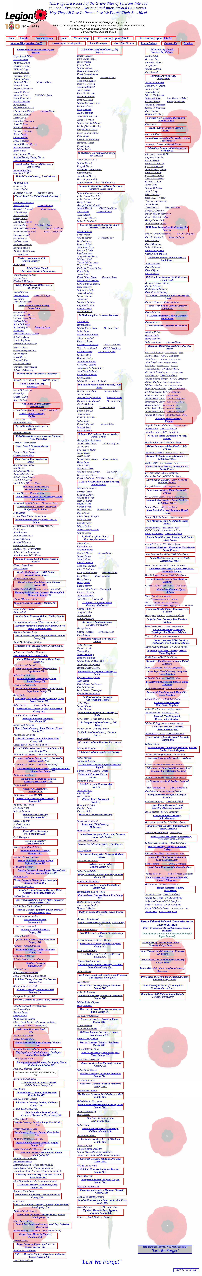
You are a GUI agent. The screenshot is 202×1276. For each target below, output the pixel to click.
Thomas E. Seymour (86, 565)
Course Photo (34, 548)
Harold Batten (84, 324)
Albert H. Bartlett (85, 338)
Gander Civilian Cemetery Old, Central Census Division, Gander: (36, 573)
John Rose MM (152, 432)
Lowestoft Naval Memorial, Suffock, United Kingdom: (167, 683)
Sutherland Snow (153, 901)
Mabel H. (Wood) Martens (89, 1217)
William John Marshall (24, 804)
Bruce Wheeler (20, 134)
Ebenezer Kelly (84, 811)
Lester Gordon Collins (87, 133)
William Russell (84, 231)
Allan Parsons (20, 532)
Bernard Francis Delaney (157, 283)
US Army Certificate (167, 884)
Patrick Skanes (84, 635)
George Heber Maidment (89, 440)
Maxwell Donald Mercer (25, 144)
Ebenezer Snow (20, 254)
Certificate (174, 366)
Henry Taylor (83, 830)
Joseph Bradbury (85, 293)
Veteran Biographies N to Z (26, 43)
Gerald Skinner (84, 241)
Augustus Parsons (85, 305)
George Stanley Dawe (23, 886)
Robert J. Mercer (85, 99)
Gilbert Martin (20, 353)
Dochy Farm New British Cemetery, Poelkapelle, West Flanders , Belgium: (171, 641)
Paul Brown (19, 529)
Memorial (182, 778)
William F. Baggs (21, 69)
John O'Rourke (152, 355)
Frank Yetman (83, 234)
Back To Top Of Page (186, 1270)
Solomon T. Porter (85, 494)
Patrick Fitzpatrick (154, 237)
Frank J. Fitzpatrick (22, 480)
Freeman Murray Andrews (89, 940)
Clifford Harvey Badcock (25, 275)
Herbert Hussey (20, 241)
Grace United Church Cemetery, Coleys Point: (34, 307)
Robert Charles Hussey (24, 959)
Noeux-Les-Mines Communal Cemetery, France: (167, 437)
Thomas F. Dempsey (22, 131)
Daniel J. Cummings (155, 210)
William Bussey (20, 876)
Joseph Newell (20, 238)
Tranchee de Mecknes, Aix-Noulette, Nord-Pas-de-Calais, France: (170, 548)
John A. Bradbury (85, 595)
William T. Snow (84, 68)
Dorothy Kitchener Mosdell (26, 715)
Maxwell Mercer (85, 553)
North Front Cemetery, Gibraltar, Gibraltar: (169, 867)
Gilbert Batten (152, 744)
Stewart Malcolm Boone (156, 517)
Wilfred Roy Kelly (85, 290)
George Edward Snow (23, 1038)
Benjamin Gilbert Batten (24, 1079)
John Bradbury (20, 347)
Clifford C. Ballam (154, 678)
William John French (87, 1165)
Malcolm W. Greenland (88, 280)
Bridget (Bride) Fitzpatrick (158, 233)
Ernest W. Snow (20, 59)
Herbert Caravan (21, 824)
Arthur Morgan (84, 709)
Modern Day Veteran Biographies (66, 43)
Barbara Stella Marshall (88, 401)
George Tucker (84, 519)
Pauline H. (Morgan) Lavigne (27, 1068)
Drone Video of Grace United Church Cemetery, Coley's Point (160, 944)
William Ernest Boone (87, 328)
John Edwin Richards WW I (90, 368)
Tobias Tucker (83, 453)
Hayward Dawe (84, 509)
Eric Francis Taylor (86, 449)
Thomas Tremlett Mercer (88, 961)
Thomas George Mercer (24, 318)
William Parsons (85, 549)
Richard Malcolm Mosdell (25, 916)
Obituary (97, 728)
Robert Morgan (84, 430)
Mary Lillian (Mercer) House (27, 483)
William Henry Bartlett (24, 1019)
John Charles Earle (22, 301)
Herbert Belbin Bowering (25, 343)
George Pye (18, 393)
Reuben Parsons (85, 55)
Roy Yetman (150, 124)
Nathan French (84, 648)
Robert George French (24, 477)
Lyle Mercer (19, 468)
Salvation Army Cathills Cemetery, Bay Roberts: (162, 50)
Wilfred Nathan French (24, 578)
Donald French (21, 292)
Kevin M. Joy (19, 548)
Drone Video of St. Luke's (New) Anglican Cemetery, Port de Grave (162, 986)
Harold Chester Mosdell (88, 667)
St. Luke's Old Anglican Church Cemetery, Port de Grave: (98, 435)
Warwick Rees (83, 427)
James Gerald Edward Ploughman (29, 975)
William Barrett (84, 163)
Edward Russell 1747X (88, 1048)
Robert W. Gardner (86, 657)
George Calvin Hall (154, 220)
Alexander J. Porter (22, 192)
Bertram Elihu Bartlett (88, 919)
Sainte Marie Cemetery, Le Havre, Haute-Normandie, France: (170, 559)
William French (20, 969)
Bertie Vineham (20, 215)
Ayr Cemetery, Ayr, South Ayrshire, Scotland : (167, 782)
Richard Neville (20, 785)
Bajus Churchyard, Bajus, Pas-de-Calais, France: (167, 447)
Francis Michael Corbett (157, 217)
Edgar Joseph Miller (23, 56)
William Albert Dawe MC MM (27, 795)
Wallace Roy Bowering (24, 734)
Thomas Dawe (84, 651)
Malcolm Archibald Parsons (27, 503)
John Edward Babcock (87, 1015)
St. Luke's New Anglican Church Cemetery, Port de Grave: (98, 483)
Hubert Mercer (20, 568)
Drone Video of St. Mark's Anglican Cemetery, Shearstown (162, 969)
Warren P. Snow (20, 85)
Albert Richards (20, 400)
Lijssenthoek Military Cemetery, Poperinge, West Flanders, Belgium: (169, 631)
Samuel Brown (84, 556)
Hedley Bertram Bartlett (88, 902)
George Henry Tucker (87, 475)
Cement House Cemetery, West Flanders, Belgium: (167, 580)
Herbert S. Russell (85, 142)
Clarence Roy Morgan (23, 111)
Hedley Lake (19, 419)
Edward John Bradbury (88, 139)
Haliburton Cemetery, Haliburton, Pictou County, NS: (39, 647)
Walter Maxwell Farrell (24, 665)
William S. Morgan (154, 897)
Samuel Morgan (84, 706)
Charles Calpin (84, 172)
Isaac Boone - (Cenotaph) (89, 690)
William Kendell (84, 311)
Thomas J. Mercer (22, 76)
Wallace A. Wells (153, 342)
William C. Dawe (85, 468)
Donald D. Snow (153, 699)
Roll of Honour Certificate (180, 873)
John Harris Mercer (154, 688)
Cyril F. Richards (85, 407)
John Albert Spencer (154, 144)
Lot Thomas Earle (21, 1009)
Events (24, 38)
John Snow (82, 299)
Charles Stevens (84, 351)
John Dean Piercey (86, 761)
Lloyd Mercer (83, 576)
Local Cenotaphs (98, 43)
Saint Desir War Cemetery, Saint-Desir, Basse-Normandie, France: (171, 570)
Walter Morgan (84, 758)
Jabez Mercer (83, 981)
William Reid (19, 612)
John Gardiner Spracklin (157, 554)
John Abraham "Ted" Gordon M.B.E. (30, 655)
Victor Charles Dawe (87, 159)
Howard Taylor (20, 189)
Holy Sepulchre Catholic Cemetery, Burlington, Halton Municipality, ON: (39, 1053)
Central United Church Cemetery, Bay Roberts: (35, 51)
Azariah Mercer (84, 1025)
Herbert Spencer (21, 896)
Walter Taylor (83, 421)
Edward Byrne (152, 270)
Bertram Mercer (84, 106)
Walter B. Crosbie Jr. (87, 221)
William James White (23, 775)
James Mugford (84, 1145)
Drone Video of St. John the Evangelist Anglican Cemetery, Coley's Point (164, 978)
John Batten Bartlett (86, 361)
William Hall (151, 911)
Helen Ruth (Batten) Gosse (26, 333)
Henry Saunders (152, 338)
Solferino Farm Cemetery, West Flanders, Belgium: (167, 620)
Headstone (165, 764)
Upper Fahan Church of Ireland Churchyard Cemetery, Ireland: (167, 806)
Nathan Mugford (153, 382)
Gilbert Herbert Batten (156, 843)
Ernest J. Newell (85, 410)
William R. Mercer (22, 82)
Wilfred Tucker (84, 526)
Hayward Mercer (85, 77)
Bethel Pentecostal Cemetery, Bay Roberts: (95, 785)
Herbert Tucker (151, 605)
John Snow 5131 (21, 173)
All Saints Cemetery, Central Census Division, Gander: (36, 560)
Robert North (151, 428)
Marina (188, 43)
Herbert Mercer (20, 1240)
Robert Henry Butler (155, 401)
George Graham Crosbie (88, 205)
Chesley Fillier (20, 218)
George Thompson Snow (24, 350)
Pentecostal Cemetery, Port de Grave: (92, 775)
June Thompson (84, 790)
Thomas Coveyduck (86, 80)
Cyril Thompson (21, 837)
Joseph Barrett (152, 92)
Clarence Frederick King (25, 366)
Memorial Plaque (42, 295)
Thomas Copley (152, 369)
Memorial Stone (176, 237)
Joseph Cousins (84, 612)
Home (11, 38)
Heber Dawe (83, 462)
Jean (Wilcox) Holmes (23, 955)
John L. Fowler (152, 263)
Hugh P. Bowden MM (155, 425)
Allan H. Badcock (85, 569)
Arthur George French (24, 465)
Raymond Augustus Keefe (25, 632)
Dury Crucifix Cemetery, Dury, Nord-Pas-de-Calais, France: (167, 481)
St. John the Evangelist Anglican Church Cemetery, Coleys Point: (100, 226)
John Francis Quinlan (155, 223)
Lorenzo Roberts (85, 250)
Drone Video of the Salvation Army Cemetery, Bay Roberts (162, 952)
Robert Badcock (84, 1176)
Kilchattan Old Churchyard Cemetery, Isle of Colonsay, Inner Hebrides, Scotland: (169, 769)
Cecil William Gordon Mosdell (27, 906)
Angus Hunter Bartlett (87, 905)
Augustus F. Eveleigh (23, 209)
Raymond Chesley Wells (88, 677)
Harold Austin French (87, 891)
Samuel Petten (84, 354)
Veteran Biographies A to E (113, 38)
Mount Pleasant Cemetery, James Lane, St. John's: (36, 521)
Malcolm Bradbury (22, 170)
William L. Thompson (155, 104)
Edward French (84, 1207)
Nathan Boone (84, 728)
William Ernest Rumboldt (25, 1158)
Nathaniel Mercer (21, 811)
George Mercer (20, 493)
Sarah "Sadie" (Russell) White (27, 642)
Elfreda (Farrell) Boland (88, 770)
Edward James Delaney (156, 292)
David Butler (151, 657)
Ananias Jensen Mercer (24, 1250)
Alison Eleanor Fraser (87, 860)
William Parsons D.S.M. (88, 103)
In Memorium (180, 565)
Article (161, 599)
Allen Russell (83, 793)
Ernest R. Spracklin (86, 417)
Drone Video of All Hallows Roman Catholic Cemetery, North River (162, 995)
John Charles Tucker (87, 443)
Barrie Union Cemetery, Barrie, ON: (31, 1030)
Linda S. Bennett (85, 562)
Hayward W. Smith (86, 805)
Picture (40, 959)
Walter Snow (83, 1125)
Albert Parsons (84, 796)
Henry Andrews (84, 1005)
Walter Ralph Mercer (87, 1070)
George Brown (20, 827)
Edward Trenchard (22, 98)
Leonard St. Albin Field (88, 881)
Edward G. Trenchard (23, 121)
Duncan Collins (20, 360)
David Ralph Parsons (23, 725)
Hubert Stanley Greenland (89, 1101)
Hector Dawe (19, 117)
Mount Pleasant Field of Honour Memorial (33, 525)
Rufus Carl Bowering (23, 370)
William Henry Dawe (155, 398)
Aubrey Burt (19, 264)
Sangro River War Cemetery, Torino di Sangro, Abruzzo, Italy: (167, 858)
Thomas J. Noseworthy (156, 201)
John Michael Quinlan (155, 169)
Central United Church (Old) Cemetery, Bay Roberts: (34, 165)
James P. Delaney (21, 539)
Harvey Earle (83, 582)
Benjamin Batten (85, 358)
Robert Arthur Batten (87, 1090)
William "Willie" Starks (24, 251)
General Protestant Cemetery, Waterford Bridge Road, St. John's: (36, 508)
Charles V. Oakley (21, 66)
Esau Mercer (83, 136)
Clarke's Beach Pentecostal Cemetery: (95, 800)
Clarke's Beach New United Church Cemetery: (31, 259)
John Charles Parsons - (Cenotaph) (94, 589)
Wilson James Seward (87, 821)
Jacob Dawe (83, 446)
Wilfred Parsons (153, 873)
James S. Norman (85, 119)
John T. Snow (151, 462)
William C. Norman (154, 452)
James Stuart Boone (86, 1135)
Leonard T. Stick (85, 244)
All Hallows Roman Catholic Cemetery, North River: (167, 149)
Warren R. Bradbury (23, 88)
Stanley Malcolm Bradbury (90, 193)
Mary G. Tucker (84, 500)
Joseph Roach (83, 215)
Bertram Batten (20, 1012)
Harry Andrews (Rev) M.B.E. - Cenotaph (32, 1149)
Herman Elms (151, 59)
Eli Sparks (150, 365)
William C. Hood (152, 602)
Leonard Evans (152, 395)
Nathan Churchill (21, 675)
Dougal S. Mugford (22, 221)
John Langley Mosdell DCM (26, 847)
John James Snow (85, 247)
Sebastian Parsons (86, 302)
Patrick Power (152, 273)
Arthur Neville (152, 709)
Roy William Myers (86, 687)
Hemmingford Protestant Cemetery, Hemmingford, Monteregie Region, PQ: (39, 593)
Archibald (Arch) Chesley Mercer (29, 157)
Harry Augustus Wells (87, 179)
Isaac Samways (84, 287)
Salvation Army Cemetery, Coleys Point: (163, 77)
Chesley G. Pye (20, 396)
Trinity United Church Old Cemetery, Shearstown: (34, 286)
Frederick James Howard (25, 1128)
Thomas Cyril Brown (155, 85)
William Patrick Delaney (25, 1211)
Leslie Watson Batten (87, 374)
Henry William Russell (24, 609)
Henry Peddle (83, 738)
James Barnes (83, 90)
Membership (81, 38)
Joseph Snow (151, 65)
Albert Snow (83, 211)
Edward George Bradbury (89, 1148)
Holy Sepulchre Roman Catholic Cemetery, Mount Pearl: (167, 278)
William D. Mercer (22, 114)
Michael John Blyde (154, 853)
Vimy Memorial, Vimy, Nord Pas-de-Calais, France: (167, 522)
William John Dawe (22, 422)
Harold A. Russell (153, 442)
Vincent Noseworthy (154, 178)
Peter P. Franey (152, 240)
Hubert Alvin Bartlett (87, 929)
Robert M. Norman (86, 93)
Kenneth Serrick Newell (24, 380)
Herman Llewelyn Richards (26, 857)
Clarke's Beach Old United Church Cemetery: (36, 196)
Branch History (44, 38)
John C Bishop (152, 89)
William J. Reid (84, 259)
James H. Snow (20, 124)
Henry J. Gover (84, 202)
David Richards (152, 405)
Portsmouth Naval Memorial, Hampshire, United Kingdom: (167, 693)
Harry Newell (83, 1114)
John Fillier (19, 1201)
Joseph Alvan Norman (87, 116)
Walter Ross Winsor (22, 1161)
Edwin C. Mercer (21, 92)
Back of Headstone (176, 101)
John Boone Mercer (86, 176)
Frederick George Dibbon (89, 268)
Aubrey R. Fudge (153, 134)
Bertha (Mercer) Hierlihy (89, 126)
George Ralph (20, 1015)
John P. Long (151, 191)
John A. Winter (84, 971)
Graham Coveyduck (86, 391)
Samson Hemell (84, 208)
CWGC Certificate (112, 344)
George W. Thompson (155, 108)
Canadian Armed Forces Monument (30, 1006)
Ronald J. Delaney (154, 286)
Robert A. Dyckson (86, 83)
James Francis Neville (23, 1058)
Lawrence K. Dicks (22, 363)
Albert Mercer (84, 543)
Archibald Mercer (21, 147)
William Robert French (24, 474)
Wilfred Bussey (84, 532)
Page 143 (180, 723)
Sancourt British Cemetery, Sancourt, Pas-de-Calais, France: (167, 457)
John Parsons (151, 359)
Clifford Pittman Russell (88, 283)
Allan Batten (83, 321)
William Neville (152, 712)
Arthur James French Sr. (88, 196)
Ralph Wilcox (19, 150)
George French (84, 109)
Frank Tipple (83, 146)
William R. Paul (20, 182)
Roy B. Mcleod (152, 811)
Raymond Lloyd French (24, 452)
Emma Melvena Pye (22, 390)
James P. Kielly (20, 1118)
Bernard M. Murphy (154, 163)
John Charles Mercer (23, 1221)
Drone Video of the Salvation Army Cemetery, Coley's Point (162, 961)
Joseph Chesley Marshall (89, 397)
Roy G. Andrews (84, 253)
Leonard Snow (20, 278)
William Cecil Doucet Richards (91, 381)
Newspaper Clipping (167, 605)
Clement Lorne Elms (23, 565)
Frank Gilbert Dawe (86, 277)
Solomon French (21, 807)
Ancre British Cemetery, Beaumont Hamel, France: (167, 511)
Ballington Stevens (154, 533)
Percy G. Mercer (85, 166)
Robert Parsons (84, 546)
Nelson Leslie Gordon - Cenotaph (29, 652)
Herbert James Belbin (155, 822)
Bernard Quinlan (153, 172)
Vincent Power (152, 207)
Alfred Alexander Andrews (25, 972)
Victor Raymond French (24, 231)
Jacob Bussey (19, 186)
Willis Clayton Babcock (88, 1186)
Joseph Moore (84, 414)
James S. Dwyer (152, 331)
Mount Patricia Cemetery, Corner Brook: (31, 460)
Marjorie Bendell (21, 235)
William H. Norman (154, 414)
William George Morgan (88, 471)
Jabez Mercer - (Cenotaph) (90, 599)
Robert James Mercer (23, 471)
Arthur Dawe (83, 703)
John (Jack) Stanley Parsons (90, 1196)
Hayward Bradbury (154, 114)
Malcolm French (21, 95)
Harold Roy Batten (22, 340)
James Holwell (84, 394)
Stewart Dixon (84, 615)
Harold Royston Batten (156, 575)
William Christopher (86, 488)
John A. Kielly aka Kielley (25, 1108)
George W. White (21, 72)
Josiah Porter (83, 455)
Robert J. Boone (84, 341)
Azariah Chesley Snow (87, 840)
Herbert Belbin (20, 321)
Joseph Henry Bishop (87, 256)
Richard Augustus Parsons (89, 684)
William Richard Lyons (88, 1002)
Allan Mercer (151, 375)
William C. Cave (153, 894)
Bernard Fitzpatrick (154, 250)
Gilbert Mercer (20, 137)
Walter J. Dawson (153, 247)
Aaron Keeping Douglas (156, 646)
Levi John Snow (20, 225)
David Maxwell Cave (23, 1260)
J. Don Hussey (20, 212)
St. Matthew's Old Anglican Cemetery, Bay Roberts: (96, 154)
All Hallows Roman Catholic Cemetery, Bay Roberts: (167, 228)
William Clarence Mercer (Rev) (28, 1138)
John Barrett (19, 512)
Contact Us (170, 43)
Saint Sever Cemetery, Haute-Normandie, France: (167, 491)
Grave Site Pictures (124, 43)
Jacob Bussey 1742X (155, 733)
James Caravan (151, 599)
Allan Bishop (83, 680)
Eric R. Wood (83, 65)
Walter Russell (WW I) (87, 871)
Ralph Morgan (84, 503)
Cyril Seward (151, 72)
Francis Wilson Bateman (153, 565)
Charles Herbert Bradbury (26, 685)
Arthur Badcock (21, 79)
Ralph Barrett (19, 104)
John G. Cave (151, 55)
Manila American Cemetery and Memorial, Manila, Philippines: (167, 878)
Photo (106, 728)
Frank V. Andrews (153, 904)
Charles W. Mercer (86, 1080)
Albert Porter (83, 465)
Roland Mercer (152, 322)
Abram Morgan (20, 327)
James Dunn (151, 184)
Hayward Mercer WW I (88, 71)
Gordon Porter (84, 506)
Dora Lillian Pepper (86, 58)
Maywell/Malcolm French (157, 908)
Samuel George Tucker (88, 529)
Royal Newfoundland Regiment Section (163, 791)
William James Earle (23, 535)
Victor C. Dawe (152, 636)
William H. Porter (85, 497)
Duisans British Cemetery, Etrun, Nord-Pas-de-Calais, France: (167, 501)
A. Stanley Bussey (85, 618)
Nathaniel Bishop (85, 780)
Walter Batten (83, 331)
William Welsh (84, 149)
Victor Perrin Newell (87, 348)
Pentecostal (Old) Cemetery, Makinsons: (95, 825)
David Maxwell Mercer (156, 289)
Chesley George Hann (23, 455)
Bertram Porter (84, 491)
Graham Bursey (152, 101)
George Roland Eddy (87, 950)
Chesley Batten (84, 850)
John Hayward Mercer (24, 154)
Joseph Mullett (20, 312)
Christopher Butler (153, 476)
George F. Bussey (85, 608)
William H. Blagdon (86, 748)
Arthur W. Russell (21, 324)
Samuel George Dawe (87, 459)
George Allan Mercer (87, 572)
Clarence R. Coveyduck (88, 1059)
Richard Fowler (152, 267)
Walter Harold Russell (23, 107)
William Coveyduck (22, 244)
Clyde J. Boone (84, 377)
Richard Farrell (152, 312)
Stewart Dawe (151, 507)
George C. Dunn (153, 181)
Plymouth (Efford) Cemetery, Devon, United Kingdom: (167, 662)
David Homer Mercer (23, 160)
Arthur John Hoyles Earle (25, 986)
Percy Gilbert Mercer (87, 129)
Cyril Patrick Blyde (154, 175)
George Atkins (84, 628)
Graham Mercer (21, 295)
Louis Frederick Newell (25, 926)
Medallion (177, 359)
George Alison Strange (24, 410)
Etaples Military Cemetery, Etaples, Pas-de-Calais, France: (167, 467)
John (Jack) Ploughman (88, 664)
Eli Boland (18, 330)
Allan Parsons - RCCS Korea (27, 555)
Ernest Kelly (83, 271)
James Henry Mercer (87, 218)
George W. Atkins (85, 631)
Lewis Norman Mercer (24, 315)
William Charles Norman (25, 228)
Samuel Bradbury (85, 654)
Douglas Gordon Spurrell (25, 1098)
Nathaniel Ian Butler (87, 1028)
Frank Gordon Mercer (87, 74)
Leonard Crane (84, 308)
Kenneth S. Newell (153, 372)
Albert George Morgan (88, 516)
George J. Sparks (21, 820)
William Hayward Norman (89, 169)
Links (63, 38)
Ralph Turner (19, 705)
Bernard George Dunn (87, 1038)
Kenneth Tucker (84, 523)
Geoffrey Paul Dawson (156, 253)
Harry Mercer (20, 357)
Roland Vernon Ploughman (26, 552)
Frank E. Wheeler (21, 101)
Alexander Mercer (153, 62)
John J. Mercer (84, 559)
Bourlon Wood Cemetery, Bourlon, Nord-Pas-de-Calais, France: (170, 538)
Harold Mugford (21, 205)
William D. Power (153, 188)
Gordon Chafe (152, 335)
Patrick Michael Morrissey (158, 213)
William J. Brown (21, 62)
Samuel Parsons (84, 296)
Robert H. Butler (21, 337)
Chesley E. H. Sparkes (23, 281)
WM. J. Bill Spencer (154, 95)
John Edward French (23, 866)
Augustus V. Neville (154, 157)
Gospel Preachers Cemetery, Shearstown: (167, 325)
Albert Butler (19, 695)
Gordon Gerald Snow (23, 202)
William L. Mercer (22, 432)
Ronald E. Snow (84, 808)
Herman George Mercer (24, 442)
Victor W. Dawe (84, 265)
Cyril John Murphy (154, 166)
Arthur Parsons (84, 645)
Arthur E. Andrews (86, 992)
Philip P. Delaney (153, 302)
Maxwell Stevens (153, 544)
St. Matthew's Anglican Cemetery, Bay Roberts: (99, 50)
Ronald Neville (152, 160)
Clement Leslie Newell (87, 344)
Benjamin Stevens (21, 247)
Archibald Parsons (22, 542)
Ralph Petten (83, 513)
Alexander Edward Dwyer (25, 127)
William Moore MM (154, 82)
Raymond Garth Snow (23, 1191)
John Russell (151, 362)
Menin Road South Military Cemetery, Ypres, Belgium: (167, 610)
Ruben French (152, 111)
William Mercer (84, 237)
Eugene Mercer (84, 585)
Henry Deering (84, 579)
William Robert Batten (87, 334)
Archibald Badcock (86, 87)
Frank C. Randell (85, 424)
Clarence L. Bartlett (86, 364)
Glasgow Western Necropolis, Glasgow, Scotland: (167, 796)
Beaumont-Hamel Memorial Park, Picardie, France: (169, 347)
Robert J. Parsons (85, 592)
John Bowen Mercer (154, 777)
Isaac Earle (19, 299)
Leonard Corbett (21, 936)
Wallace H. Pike (152, 98)
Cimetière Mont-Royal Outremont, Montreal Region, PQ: (39, 583)
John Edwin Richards (87, 371)
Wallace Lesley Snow (23, 1035)
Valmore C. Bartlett (86, 908)
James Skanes (151, 204)
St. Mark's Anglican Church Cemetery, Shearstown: (95, 537)
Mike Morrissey (152, 194)
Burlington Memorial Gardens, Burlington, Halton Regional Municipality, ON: (42, 1063)
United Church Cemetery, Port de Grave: (36, 176)
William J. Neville (153, 385)
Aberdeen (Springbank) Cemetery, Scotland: (169, 758)
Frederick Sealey (153, 392)
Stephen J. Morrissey (155, 197)
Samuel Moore (152, 863)
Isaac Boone (19, 1089)
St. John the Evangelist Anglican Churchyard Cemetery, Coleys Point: (101, 187)
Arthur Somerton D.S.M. (88, 199)
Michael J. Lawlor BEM (156, 154)
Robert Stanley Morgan (154, 626)
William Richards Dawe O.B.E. (92, 661)
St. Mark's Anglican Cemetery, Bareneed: (99, 315)
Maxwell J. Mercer (154, 352)
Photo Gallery (149, 43)
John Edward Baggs (86, 1111)
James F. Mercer (21, 140)
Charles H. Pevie (85, 404)
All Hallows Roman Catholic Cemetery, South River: (167, 259)
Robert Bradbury (153, 244)
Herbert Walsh (84, 62)
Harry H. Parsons (153, 667)
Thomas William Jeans (87, 262)
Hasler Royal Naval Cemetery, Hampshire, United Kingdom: (167, 672)
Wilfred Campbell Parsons (89, 123)
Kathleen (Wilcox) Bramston (27, 945)
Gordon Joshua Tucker (24, 545)
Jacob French (83, 274)
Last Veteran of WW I (177, 98)
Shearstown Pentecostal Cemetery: (95, 814)
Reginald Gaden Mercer (88, 693)
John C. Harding (85, 112)
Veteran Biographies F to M (156, 38)
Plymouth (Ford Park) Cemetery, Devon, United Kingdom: (167, 652)
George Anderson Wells (24, 996)
